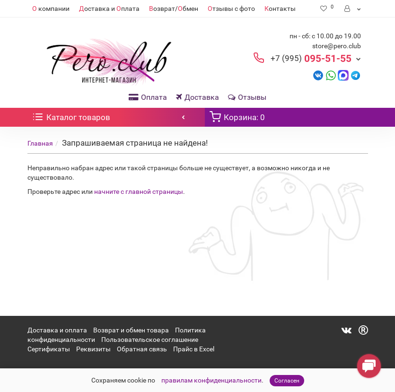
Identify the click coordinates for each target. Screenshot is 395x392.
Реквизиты (93, 349)
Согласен (286, 380)
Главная (40, 143)
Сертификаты (48, 349)
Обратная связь (142, 349)
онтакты (280, 8)
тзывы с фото (231, 8)
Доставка (197, 97)
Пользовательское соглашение (149, 339)
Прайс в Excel (193, 349)
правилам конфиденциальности (211, 380)
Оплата (148, 97)
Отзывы (247, 97)
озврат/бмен (173, 8)
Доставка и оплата (57, 330)
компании (51, 8)
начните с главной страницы (138, 191)
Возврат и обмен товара (131, 330)
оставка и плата (109, 8)
